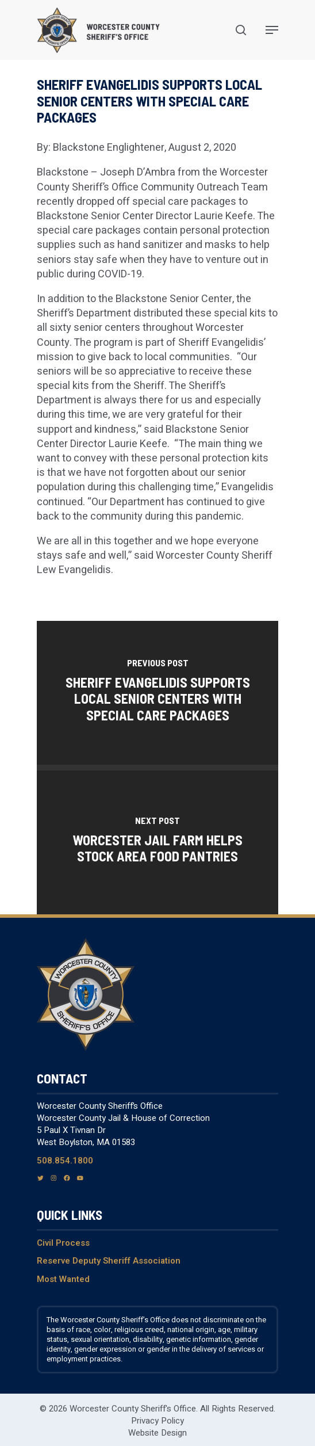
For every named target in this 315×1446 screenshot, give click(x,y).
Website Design (157, 1432)
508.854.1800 (65, 1160)
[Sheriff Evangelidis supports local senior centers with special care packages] (157, 693)
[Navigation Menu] (272, 30)
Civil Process (63, 1243)
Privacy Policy (157, 1420)
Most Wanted (63, 1279)
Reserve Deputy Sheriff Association (108, 1260)
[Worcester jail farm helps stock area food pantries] (157, 842)
